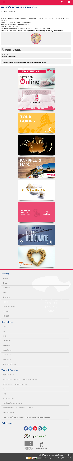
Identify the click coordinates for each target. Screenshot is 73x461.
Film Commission (8, 412)
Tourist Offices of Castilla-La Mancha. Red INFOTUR (20, 379)
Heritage (5, 278)
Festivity (5, 302)
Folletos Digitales (36, 167)
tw (30, 428)
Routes (5, 336)
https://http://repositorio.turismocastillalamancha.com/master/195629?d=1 (24, 62)
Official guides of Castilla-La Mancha (15, 384)
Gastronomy (6, 288)
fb (26, 428)
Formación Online (8, 398)
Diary (4, 389)
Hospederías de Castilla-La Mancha (36, 100)
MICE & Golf (7, 359)
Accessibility (67, 458)
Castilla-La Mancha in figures (12, 403)
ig (40, 428)
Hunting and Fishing (9, 364)
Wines (5, 292)
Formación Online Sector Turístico (36, 78)
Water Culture (7, 355)
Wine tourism (7, 345)
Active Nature (7, 350)
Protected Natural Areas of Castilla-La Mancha (18, 408)
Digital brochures (8, 375)
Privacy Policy (57, 458)
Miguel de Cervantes (36, 235)
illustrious (6, 311)
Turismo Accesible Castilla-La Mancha (36, 212)
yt (35, 428)
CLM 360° (6, 316)
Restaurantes (36, 190)
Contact (44, 428)
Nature (5, 283)
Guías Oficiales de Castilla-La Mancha (36, 123)
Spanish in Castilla (9, 306)
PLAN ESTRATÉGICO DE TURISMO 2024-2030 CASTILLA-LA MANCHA (26, 417)
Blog (4, 394)
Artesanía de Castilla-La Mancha (36, 257)
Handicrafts (6, 297)
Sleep (4, 326)
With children (7, 341)
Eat (4, 331)
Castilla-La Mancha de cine (36, 145)
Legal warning (46, 458)
